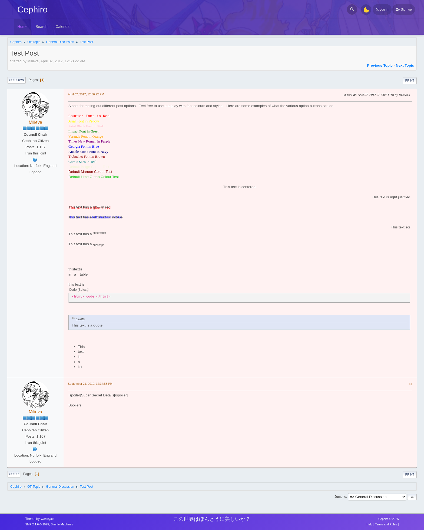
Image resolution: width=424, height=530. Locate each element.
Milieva (35, 122)
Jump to (340, 497)
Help (369, 524)
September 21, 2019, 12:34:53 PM (90, 383)
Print (409, 80)
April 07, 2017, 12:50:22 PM (86, 94)
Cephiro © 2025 (388, 519)
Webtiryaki (47, 519)
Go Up (14, 474)
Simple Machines (62, 524)
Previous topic (380, 65)
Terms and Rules (386, 524)
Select (82, 290)
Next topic (405, 65)
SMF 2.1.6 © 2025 (37, 524)
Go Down (16, 80)
